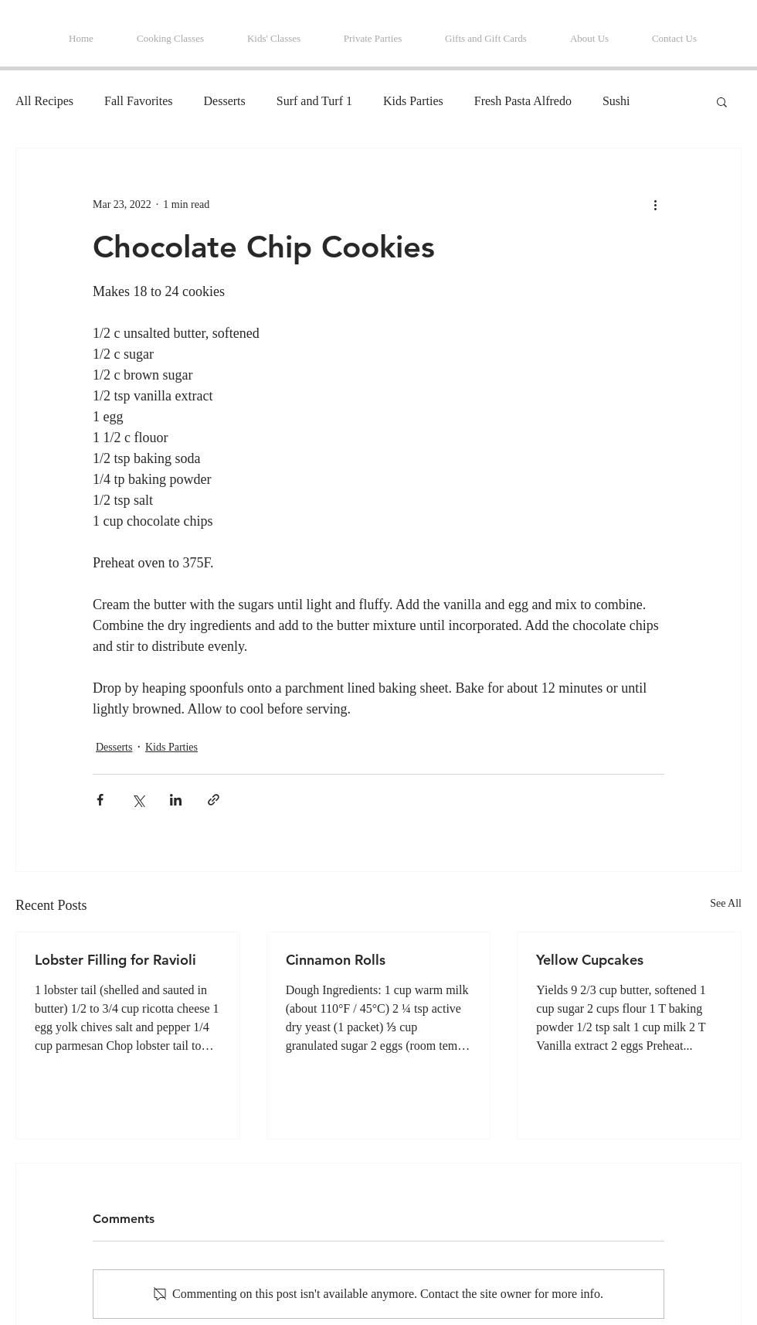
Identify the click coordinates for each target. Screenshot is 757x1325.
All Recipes (44, 100)
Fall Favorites (138, 100)
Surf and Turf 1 (314, 100)
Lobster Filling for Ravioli (115, 960)
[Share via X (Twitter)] (138, 799)
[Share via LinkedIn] (175, 799)
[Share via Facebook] (100, 799)
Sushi (616, 100)
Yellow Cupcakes (589, 960)
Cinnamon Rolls (335, 960)
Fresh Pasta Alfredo (523, 100)
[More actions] (655, 204)
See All (726, 903)
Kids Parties (413, 100)
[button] (722, 101)
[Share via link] (213, 799)
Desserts (225, 100)
